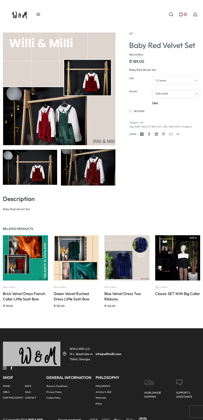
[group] (76, 263)
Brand (133, 91)
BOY (159, 126)
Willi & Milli (9, 290)
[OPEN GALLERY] (59, 88)
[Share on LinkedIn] (156, 134)
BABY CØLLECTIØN (145, 126)
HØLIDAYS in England (180, 126)
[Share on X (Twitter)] (142, 134)
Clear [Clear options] (155, 102)
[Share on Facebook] (149, 134)
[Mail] (171, 134)
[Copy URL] (178, 134)
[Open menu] (38, 14)
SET (131, 33)
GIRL (165, 126)
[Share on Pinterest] (163, 134)
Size (131, 78)
